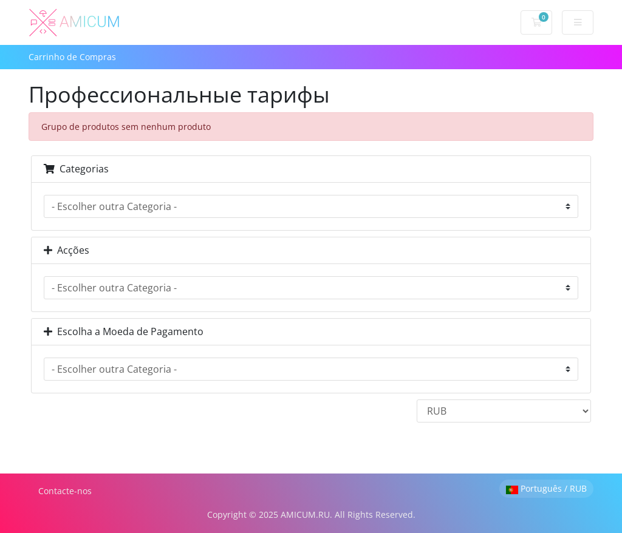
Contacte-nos (65, 491)
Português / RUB (546, 488)
